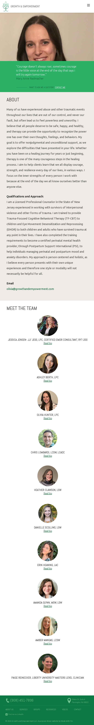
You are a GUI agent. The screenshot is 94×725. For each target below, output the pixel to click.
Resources (51, 709)
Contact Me (60, 87)
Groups (37, 709)
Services (23, 709)
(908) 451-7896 (22, 700)
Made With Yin (67, 721)
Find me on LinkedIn (16, 714)
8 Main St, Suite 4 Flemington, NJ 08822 (80, 700)
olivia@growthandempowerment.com (30, 288)
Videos (65, 709)
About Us (9, 709)
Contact (77, 709)
